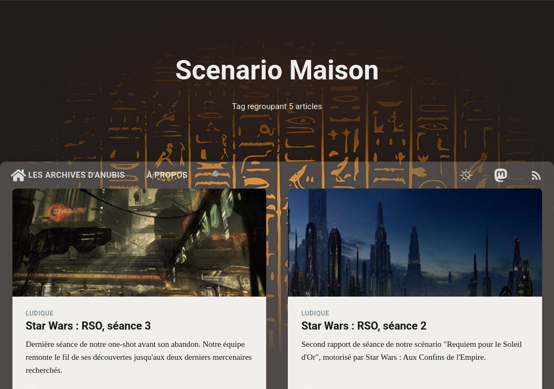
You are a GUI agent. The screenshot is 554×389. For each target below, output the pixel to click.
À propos (167, 175)
